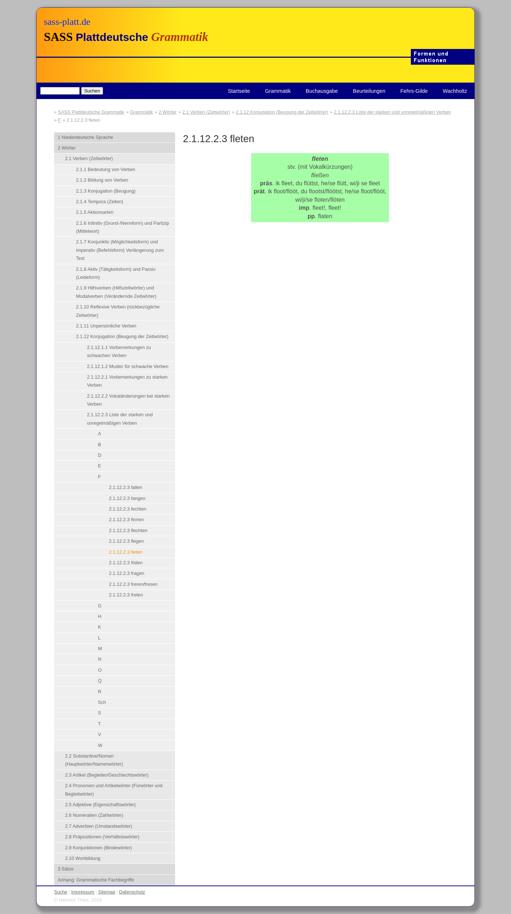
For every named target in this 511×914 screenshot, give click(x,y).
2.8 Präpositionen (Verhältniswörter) (102, 836)
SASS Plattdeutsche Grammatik (91, 112)
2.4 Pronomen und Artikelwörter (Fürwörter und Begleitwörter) (114, 789)
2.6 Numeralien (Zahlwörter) (94, 815)
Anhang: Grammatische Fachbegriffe (96, 880)
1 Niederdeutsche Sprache (85, 137)
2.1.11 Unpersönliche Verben (106, 326)
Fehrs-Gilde (414, 91)
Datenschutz (132, 892)
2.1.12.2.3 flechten (128, 530)
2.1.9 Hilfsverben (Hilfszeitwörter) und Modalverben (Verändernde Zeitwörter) (116, 292)
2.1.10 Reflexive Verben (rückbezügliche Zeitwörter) (118, 311)
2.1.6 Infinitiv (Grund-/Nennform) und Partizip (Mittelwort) (122, 227)
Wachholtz (455, 91)
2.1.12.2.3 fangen (127, 498)
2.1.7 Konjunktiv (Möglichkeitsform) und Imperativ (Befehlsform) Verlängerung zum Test (120, 250)
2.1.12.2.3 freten (126, 595)
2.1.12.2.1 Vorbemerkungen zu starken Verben (127, 381)
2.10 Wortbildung (83, 858)
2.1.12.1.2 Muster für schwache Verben (128, 366)
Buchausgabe (322, 91)
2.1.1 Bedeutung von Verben (105, 169)
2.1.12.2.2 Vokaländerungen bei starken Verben (128, 400)
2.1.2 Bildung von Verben (102, 180)
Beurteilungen (369, 91)
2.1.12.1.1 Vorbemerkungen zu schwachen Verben (119, 351)
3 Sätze (65, 869)
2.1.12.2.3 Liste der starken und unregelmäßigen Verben (392, 112)
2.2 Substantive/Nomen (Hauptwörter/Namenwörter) (94, 760)
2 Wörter (168, 112)
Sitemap (106, 892)
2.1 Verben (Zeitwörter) (206, 112)
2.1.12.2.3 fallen (125, 487)
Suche (60, 892)
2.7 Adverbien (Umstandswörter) (98, 826)
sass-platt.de (67, 21)
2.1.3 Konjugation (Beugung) (106, 191)
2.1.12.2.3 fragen (126, 573)
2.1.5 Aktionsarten (94, 212)
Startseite (239, 91)
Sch (102, 702)
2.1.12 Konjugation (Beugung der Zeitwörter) (282, 112)
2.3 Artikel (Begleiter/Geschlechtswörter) (106, 775)
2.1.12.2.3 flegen (126, 541)
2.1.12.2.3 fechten (127, 509)
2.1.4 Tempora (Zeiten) (99, 201)
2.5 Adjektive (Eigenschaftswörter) (100, 804)
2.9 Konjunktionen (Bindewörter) (98, 847)
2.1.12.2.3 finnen (126, 519)
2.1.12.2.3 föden (126, 562)
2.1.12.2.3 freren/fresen (133, 584)
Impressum (82, 892)
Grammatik (278, 91)
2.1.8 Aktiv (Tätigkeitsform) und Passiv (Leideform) (116, 273)
